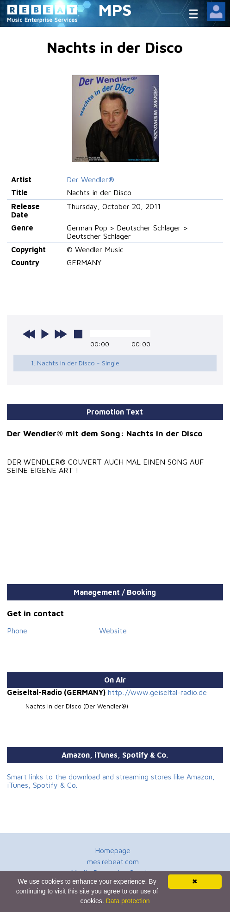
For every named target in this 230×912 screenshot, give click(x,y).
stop (78, 333)
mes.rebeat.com (113, 861)
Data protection (128, 901)
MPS (115, 9)
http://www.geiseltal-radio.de (157, 692)
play (45, 334)
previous (29, 333)
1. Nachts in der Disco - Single (75, 363)
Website (113, 630)
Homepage (113, 850)
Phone (17, 630)
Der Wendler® (90, 179)
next (60, 333)
